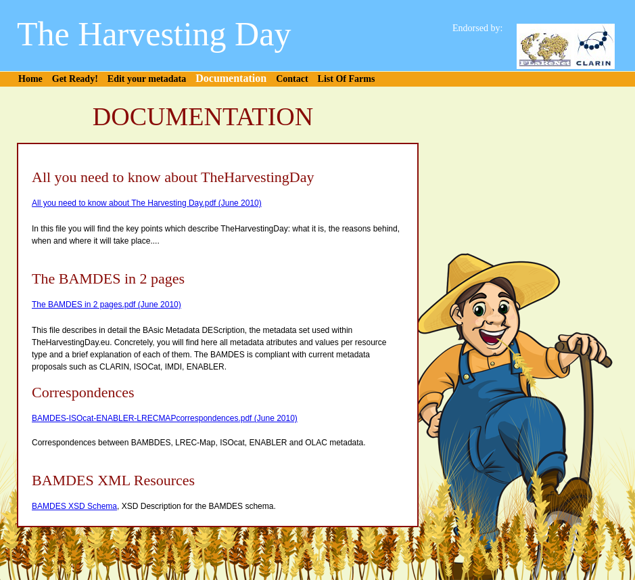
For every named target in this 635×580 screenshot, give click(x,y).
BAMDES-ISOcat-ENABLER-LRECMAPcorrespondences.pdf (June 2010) (165, 418)
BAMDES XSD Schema (74, 506)
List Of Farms (346, 79)
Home (30, 79)
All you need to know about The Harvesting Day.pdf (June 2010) (147, 203)
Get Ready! (75, 79)
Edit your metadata (147, 79)
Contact (292, 79)
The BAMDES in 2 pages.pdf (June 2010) (106, 304)
